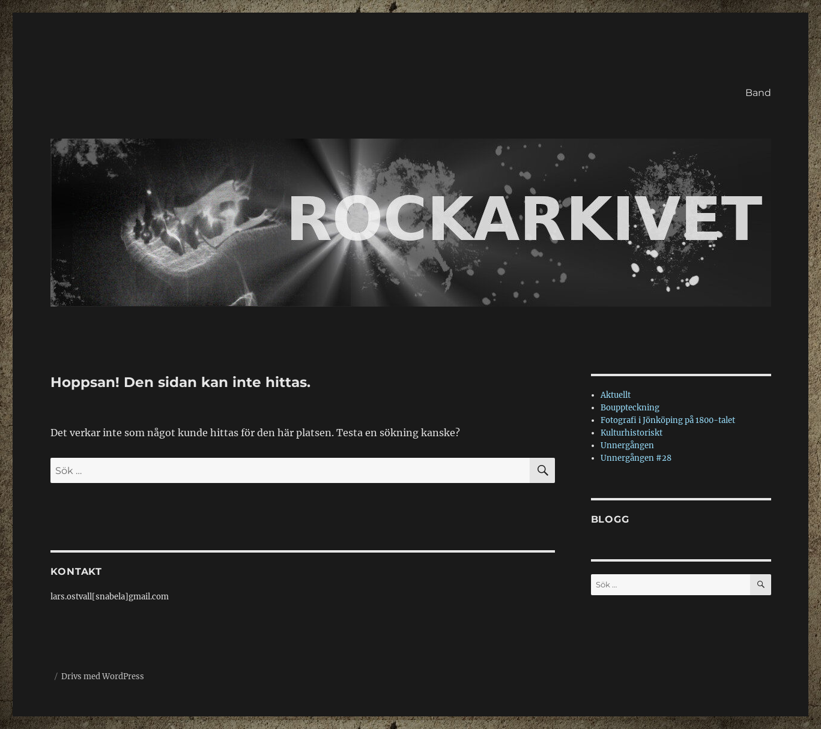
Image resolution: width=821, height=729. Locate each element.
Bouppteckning (630, 408)
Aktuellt (616, 395)
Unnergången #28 (636, 458)
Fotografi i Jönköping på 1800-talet (668, 420)
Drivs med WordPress (102, 676)
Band (758, 92)
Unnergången (627, 445)
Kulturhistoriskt (631, 433)
